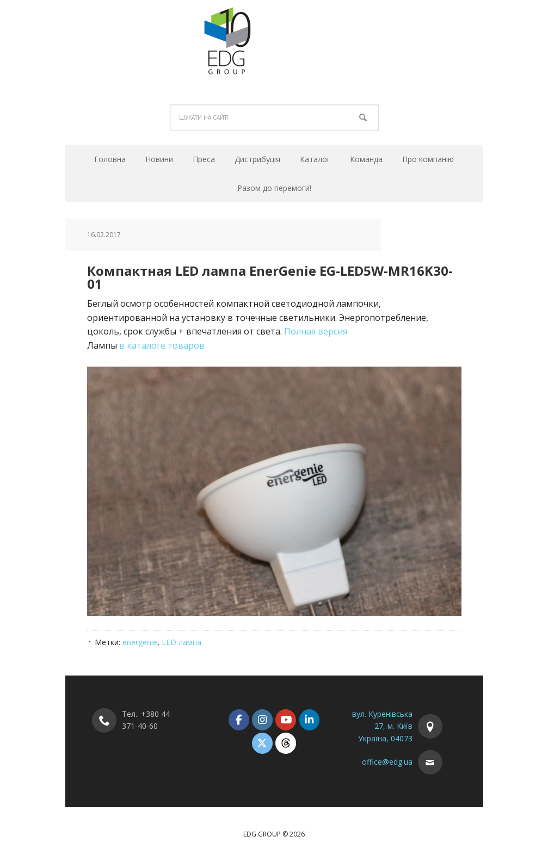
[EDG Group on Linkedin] (309, 719)
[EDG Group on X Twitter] (262, 743)
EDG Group (274, 40)
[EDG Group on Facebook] (239, 719)
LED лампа (181, 642)
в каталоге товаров (162, 345)
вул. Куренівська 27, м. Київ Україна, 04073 (382, 726)
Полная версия (315, 331)
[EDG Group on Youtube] (285, 719)
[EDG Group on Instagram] (262, 719)
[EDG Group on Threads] (285, 743)
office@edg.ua (387, 762)
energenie (139, 642)
